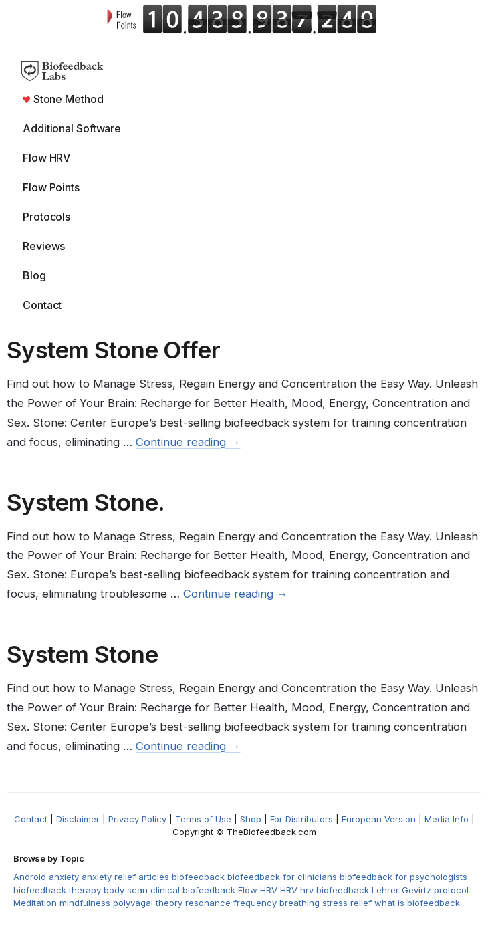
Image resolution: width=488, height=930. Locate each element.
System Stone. (85, 502)
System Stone (82, 654)
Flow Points (51, 187)
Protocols (46, 216)
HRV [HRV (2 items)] (288, 890)
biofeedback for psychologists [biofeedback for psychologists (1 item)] (403, 876)
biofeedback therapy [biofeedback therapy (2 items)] (57, 890)
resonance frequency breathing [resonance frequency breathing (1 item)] (252, 902)
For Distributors (301, 819)
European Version (379, 819)
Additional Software (72, 128)
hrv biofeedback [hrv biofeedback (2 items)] (334, 890)
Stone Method (63, 99)
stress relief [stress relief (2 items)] (347, 902)
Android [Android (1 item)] (29, 876)
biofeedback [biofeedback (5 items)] (198, 876)
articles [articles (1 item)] (153, 876)
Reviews (44, 246)
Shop (250, 819)
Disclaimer (78, 819)
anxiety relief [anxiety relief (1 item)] (109, 876)
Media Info (446, 819)
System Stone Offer (113, 350)
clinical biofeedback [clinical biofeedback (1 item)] (192, 890)
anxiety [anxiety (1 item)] (64, 876)
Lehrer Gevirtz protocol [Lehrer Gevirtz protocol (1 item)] (420, 890)
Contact (42, 305)
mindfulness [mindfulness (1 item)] (84, 902)
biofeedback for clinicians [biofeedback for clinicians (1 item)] (282, 876)
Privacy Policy (137, 819)
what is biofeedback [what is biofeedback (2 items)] (417, 902)
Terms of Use (203, 819)
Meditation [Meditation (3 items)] (35, 902)
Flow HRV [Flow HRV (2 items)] (257, 890)
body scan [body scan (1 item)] (126, 890)
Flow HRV (46, 157)
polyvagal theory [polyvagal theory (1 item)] (147, 902)
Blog (34, 275)
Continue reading (188, 442)
